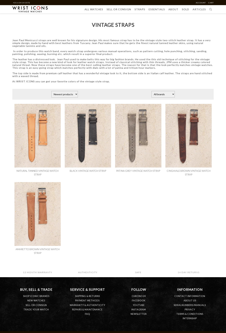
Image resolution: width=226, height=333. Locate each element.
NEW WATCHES (36, 300)
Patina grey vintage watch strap (138, 170)
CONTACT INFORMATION (189, 296)
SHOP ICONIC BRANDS (36, 296)
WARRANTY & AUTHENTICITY (87, 305)
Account (201, 3)
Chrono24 (139, 296)
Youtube (139, 305)
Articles (199, 9)
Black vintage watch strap (88, 170)
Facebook (138, 300)
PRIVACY (190, 309)
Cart (211, 3)
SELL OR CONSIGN (36, 305)
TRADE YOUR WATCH (36, 309)
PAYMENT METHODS (87, 300)
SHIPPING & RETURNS (87, 296)
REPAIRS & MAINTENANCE (87, 309)
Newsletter (139, 314)
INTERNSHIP (190, 318)
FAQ (87, 314)
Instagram (138, 309)
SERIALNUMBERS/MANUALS (190, 305)
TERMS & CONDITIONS (189, 314)
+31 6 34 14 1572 (21, 3)
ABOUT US (190, 300)
